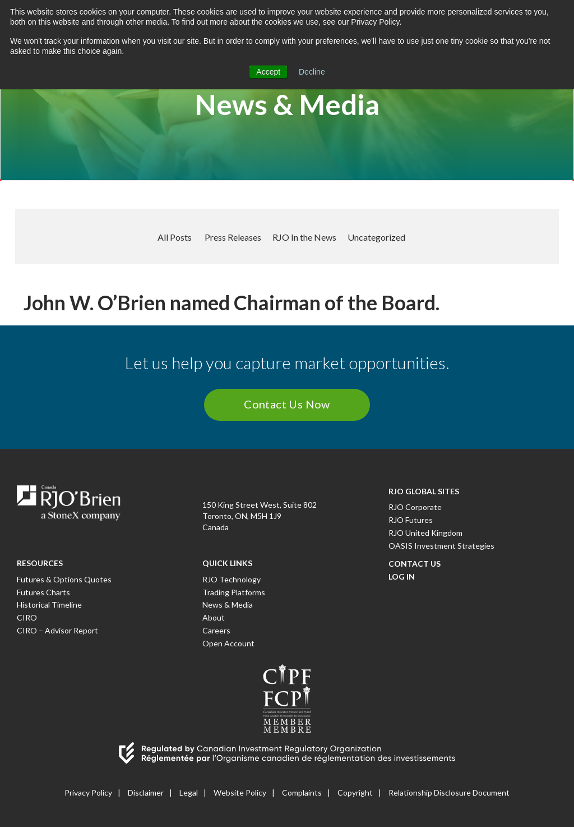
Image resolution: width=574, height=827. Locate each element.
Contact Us (414, 563)
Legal (188, 792)
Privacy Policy (88, 792)
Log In (401, 576)
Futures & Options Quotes (64, 579)
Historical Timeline (49, 604)
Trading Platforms (233, 592)
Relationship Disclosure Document (449, 792)
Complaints (302, 792)
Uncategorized (376, 237)
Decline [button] (312, 71)
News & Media (227, 604)
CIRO (27, 617)
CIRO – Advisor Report (57, 630)
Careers (216, 630)
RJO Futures (410, 520)
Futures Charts (43, 592)
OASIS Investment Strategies (441, 545)
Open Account (228, 643)
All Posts (175, 237)
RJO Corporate (415, 507)
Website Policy (240, 792)
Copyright (355, 792)
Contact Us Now (287, 404)
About (213, 617)
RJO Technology (231, 579)
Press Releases (233, 237)
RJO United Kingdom (425, 532)
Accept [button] (268, 71)
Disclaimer (146, 792)
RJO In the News (304, 237)
